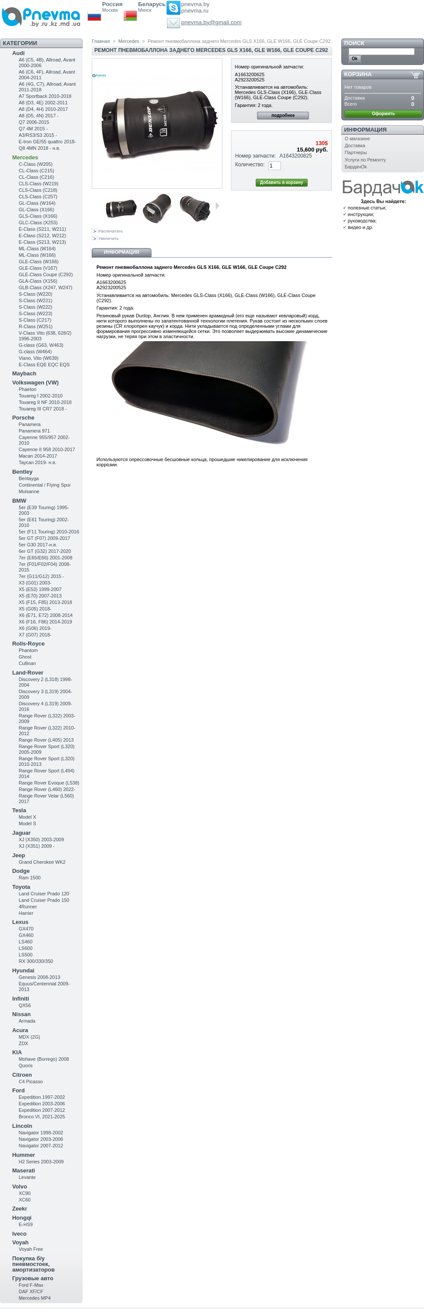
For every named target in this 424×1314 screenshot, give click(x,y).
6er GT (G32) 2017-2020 (45, 551)
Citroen (22, 1075)
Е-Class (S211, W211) (42, 229)
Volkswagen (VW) (35, 382)
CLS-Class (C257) (38, 196)
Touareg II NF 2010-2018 (45, 402)
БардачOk (356, 166)
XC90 (25, 1193)
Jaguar (21, 833)
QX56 (25, 1005)
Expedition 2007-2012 (42, 1110)
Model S (27, 823)
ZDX (23, 1043)
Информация (121, 252)
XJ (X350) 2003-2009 (41, 839)
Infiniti (20, 998)
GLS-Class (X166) (38, 216)
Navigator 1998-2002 (41, 1132)
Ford (18, 1090)
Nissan (21, 1014)
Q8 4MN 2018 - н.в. (39, 148)
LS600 (25, 948)
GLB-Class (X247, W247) (45, 287)
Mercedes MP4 (35, 1298)
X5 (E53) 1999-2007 (40, 589)
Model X (27, 817)
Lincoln (22, 1126)
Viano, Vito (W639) (38, 358)
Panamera (30, 424)
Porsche (23, 417)
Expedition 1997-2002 (42, 1097)
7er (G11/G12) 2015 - (41, 576)
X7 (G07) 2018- (35, 634)
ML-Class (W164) (37, 248)
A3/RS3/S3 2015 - (38, 135)
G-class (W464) (35, 351)
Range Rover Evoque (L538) (49, 782)
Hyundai (23, 970)
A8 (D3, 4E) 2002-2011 (43, 102)
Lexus (20, 922)
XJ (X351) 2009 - (37, 846)
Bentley (22, 471)
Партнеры (356, 152)
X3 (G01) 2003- (35, 582)
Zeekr (19, 1208)
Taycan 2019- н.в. (37, 462)
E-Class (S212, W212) (42, 235)
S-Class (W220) (35, 294)
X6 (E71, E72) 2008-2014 (46, 615)
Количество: (250, 164)
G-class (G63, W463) (41, 345)
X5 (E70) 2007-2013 (40, 595)
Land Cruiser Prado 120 (44, 893)
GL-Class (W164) (37, 203)
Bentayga (29, 478)
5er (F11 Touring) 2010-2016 (49, 531)
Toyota (21, 887)
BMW (19, 500)
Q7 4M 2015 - (33, 128)
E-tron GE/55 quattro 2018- (47, 141)
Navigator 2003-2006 (41, 1139)
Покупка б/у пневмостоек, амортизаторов (33, 1264)
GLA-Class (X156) (38, 281)
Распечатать (110, 231)
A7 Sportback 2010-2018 (45, 96)
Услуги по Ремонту (365, 159)
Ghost (25, 656)
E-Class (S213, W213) (42, 242)
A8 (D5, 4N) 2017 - (38, 115)
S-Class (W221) (35, 300)
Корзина (358, 74)
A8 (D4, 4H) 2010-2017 (43, 109)
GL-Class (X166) (36, 209)
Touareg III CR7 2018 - (43, 408)
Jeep (18, 855)
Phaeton (27, 389)
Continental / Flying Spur (45, 485)
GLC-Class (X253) (38, 222)
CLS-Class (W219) (38, 183)
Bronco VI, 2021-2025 (42, 1116)
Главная (101, 41)
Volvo (19, 1186)
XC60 (25, 1199)
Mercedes (25, 157)
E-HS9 (25, 1224)
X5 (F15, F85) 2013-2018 (45, 602)
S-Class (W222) (35, 307)
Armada (27, 1020)
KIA (17, 1052)
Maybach (24, 373)
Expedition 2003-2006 (42, 1103)
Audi (18, 53)
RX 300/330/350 (36, 961)
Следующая (217, 206)
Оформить (383, 113)
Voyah (20, 1242)
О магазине (357, 138)
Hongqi (22, 1217)
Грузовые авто (32, 1278)
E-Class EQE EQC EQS (44, 364)
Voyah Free (31, 1249)
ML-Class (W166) (37, 255)
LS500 (25, 954)
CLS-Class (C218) (38, 190)
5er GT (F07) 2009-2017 (44, 538)
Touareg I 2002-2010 (41, 395)
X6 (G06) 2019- (35, 628)
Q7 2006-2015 (34, 122)
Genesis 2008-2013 (39, 977)
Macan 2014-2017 (38, 455)
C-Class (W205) (35, 164)
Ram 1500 (30, 877)
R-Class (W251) (35, 326)
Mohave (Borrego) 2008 (44, 1059)
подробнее (283, 115)
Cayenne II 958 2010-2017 (47, 449)
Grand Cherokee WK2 (42, 862)
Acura (20, 1030)
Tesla (19, 810)
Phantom (28, 650)
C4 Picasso (31, 1081)
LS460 (25, 941)
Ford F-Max (31, 1285)
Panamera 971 (34, 430)
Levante (27, 1177)
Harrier (26, 913)
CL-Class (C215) (36, 170)
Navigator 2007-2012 (41, 1145)
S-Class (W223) (35, 313)
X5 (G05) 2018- (35, 608)
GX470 (26, 928)
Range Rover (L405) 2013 (46, 740)
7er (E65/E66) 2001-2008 (45, 557)
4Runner (28, 906)
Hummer (23, 1155)
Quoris (25, 1065)
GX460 (26, 935)
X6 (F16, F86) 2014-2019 (45, 621)
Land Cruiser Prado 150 (44, 900)
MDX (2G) (29, 1037)
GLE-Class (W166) (38, 261)
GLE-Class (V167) (38, 268)
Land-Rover (27, 672)
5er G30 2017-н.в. (38, 544)
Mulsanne (29, 491)
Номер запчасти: (255, 156)
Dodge (20, 871)
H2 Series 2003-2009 (41, 1161)
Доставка (355, 145)
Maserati (23, 1170)
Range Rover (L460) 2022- (47, 789)
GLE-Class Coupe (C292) (46, 274)
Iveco (19, 1233)
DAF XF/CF (31, 1291)
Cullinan (27, 663)
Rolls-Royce (28, 643)
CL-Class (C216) (36, 177)
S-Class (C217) (35, 320)
